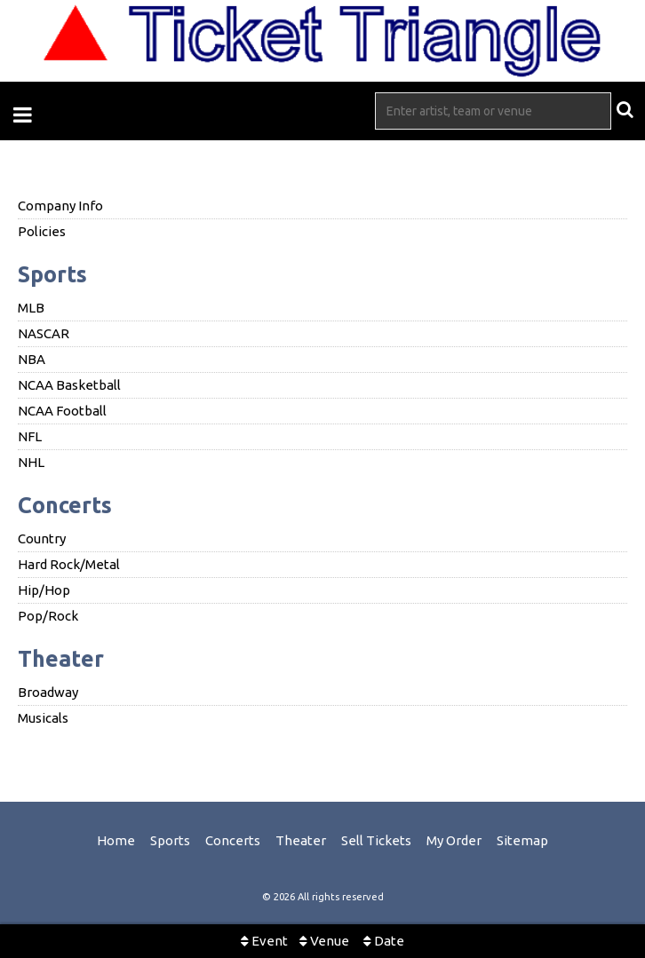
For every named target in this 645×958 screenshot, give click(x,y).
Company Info (60, 205)
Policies (42, 231)
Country (42, 538)
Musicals (43, 717)
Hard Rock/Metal (69, 564)
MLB (31, 307)
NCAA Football (62, 410)
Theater (61, 658)
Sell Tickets (376, 840)
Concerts (65, 505)
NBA (31, 359)
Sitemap (522, 840)
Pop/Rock (48, 615)
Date (383, 940)
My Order (454, 840)
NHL (31, 462)
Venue (324, 940)
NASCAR (43, 333)
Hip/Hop (44, 590)
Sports (52, 274)
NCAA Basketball (69, 384)
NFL (30, 436)
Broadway (48, 692)
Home (116, 840)
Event (264, 940)
